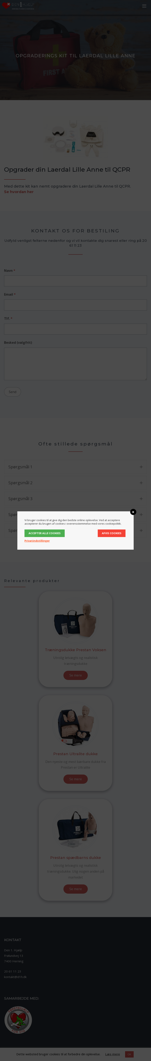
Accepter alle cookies (45, 533)
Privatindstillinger (37, 541)
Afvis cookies (111, 533)
